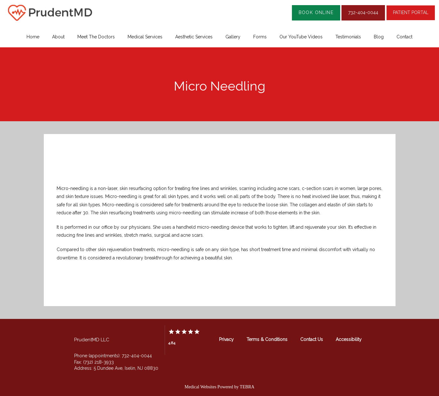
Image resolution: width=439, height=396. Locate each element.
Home (33, 36)
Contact (404, 36)
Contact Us (311, 339)
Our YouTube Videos (301, 36)
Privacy (226, 339)
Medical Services (145, 36)
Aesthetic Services (194, 36)
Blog (379, 36)
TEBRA (247, 386)
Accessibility (349, 339)
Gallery (232, 36)
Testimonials (348, 36)
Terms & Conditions (267, 339)
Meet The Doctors (96, 36)
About (58, 36)
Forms (260, 36)
